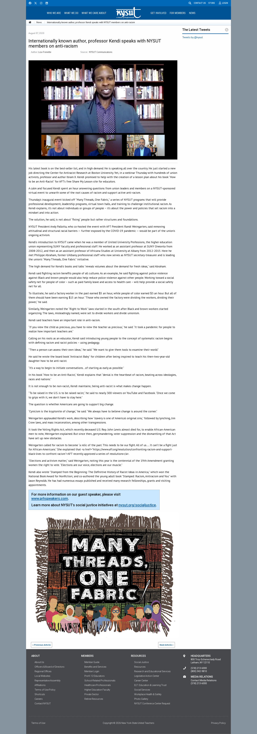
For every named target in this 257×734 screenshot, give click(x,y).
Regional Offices (43, 671)
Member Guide (91, 662)
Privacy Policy (218, 723)
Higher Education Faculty (97, 689)
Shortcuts (40, 694)
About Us (39, 662)
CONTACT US (200, 3)
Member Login (91, 671)
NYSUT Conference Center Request (152, 703)
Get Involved (158, 13)
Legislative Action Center (146, 676)
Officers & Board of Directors (49, 666)
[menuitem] (53, 13)
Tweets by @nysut (192, 37)
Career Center (141, 680)
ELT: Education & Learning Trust (150, 685)
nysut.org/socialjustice (137, 505)
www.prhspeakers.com (49, 498)
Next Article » (166, 645)
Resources (140, 666)
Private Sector (91, 694)
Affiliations (40, 685)
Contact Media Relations (204, 680)
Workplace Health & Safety (147, 694)
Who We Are (54, 13)
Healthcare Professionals (97, 685)
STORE (212, 3)
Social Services (142, 689)
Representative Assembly (47, 680)
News (192, 13)
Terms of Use (38, 723)
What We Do (71, 13)
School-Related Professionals (99, 680)
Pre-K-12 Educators (94, 676)
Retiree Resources (93, 699)
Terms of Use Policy (45, 689)
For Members (178, 13)
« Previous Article (41, 645)
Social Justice (141, 662)
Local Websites (42, 676)
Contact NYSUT (43, 703)
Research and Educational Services (152, 671)
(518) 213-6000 (199, 668)
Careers (39, 699)
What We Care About (94, 13)
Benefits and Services (95, 666)
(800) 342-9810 (199, 671)
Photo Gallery (141, 699)
